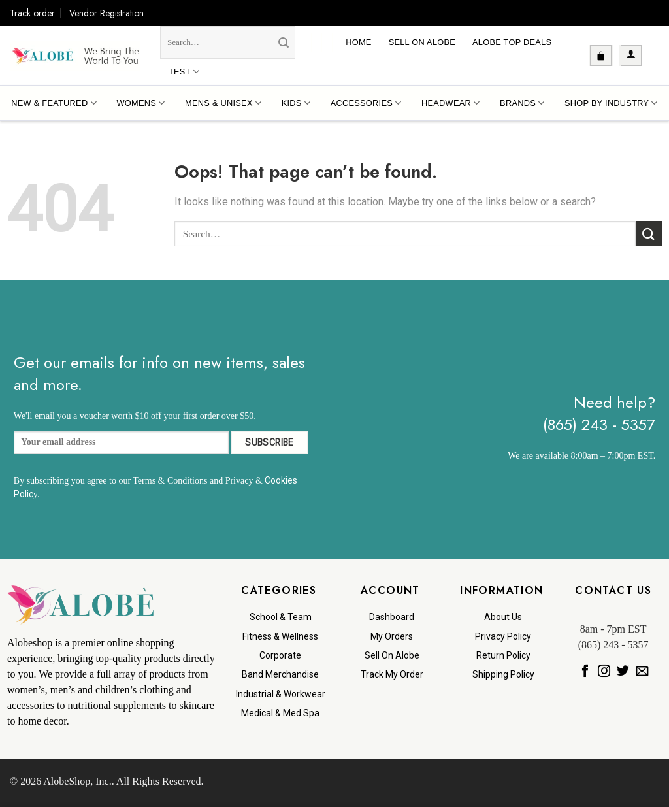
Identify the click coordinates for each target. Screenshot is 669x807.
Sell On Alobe (422, 42)
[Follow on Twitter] (622, 671)
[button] (601, 55)
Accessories (366, 103)
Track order (32, 13)
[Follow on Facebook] (584, 671)
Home (358, 42)
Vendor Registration (106, 13)
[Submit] (283, 43)
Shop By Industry (611, 103)
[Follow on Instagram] (603, 671)
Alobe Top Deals (511, 42)
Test (184, 71)
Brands (522, 103)
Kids (296, 103)
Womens (140, 103)
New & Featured (54, 103)
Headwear (450, 103)
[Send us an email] (642, 671)
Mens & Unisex (223, 103)
